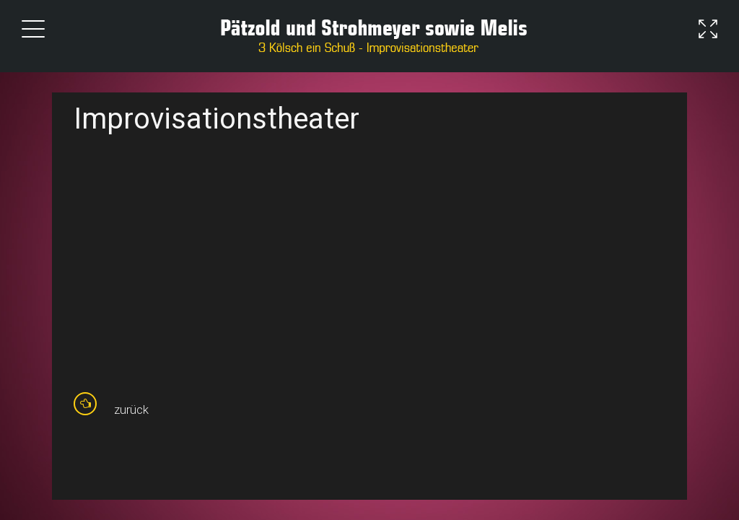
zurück (131, 409)
